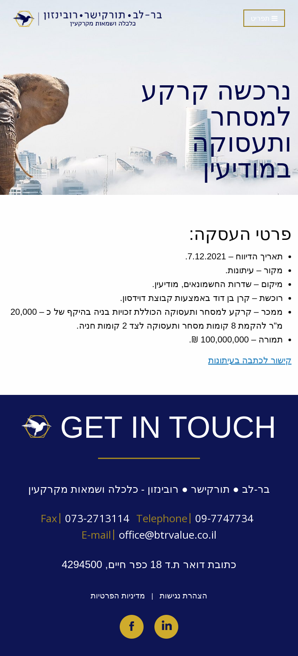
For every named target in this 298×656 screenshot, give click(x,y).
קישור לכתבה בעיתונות (249, 360)
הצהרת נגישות (183, 595)
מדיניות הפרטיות (118, 595)
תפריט (264, 18)
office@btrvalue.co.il (167, 534)
